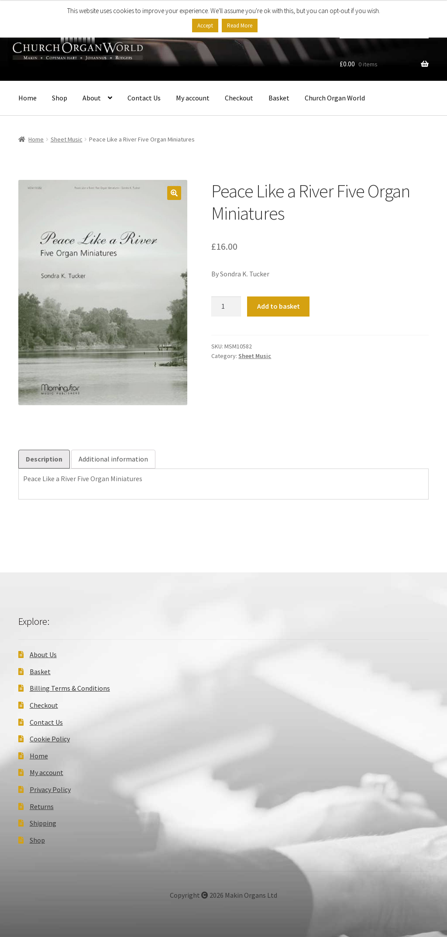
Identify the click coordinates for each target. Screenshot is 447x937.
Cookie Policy (50, 738)
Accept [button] (205, 25)
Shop (59, 97)
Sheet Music (67, 139)
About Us (43, 654)
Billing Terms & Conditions (70, 688)
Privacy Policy (50, 789)
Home (27, 97)
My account (193, 97)
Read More (239, 25)
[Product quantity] (226, 306)
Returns (42, 806)
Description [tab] (44, 459)
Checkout (239, 97)
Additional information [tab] (113, 459)
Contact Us (144, 97)
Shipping (43, 823)
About (92, 97)
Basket (278, 97)
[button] (174, 193)
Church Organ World (335, 97)
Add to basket (278, 306)
